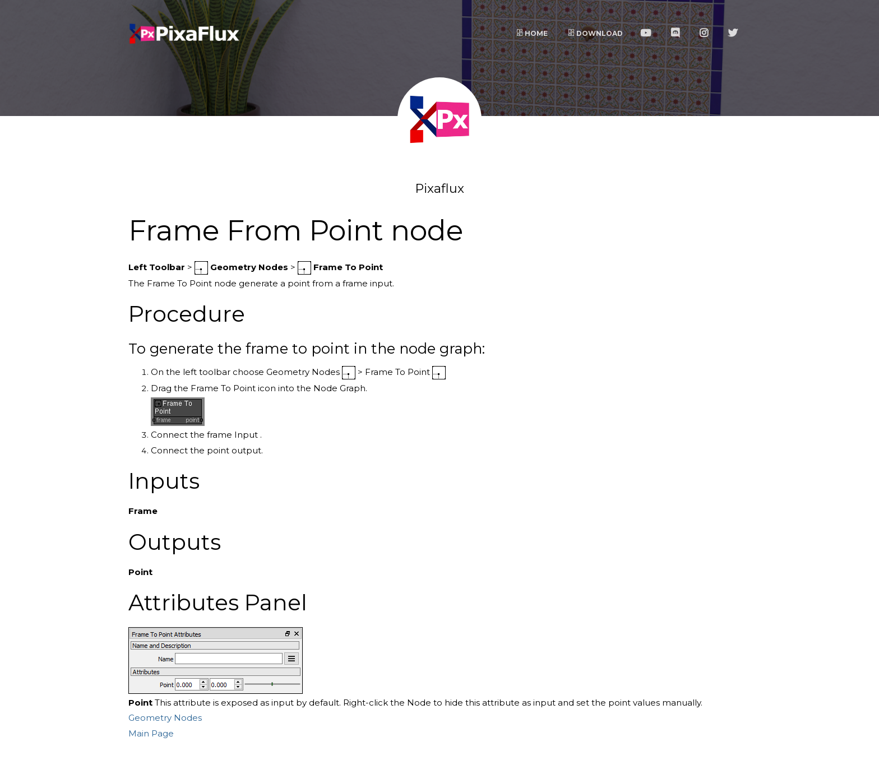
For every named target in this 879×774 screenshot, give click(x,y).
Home (532, 33)
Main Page (151, 733)
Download (595, 33)
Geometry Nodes (165, 717)
